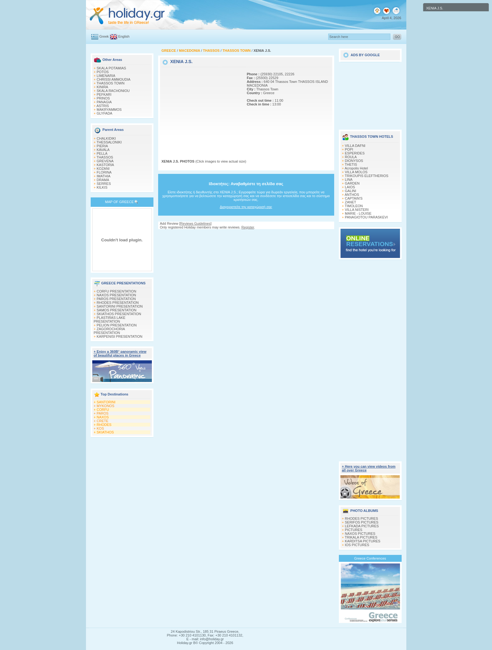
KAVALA (103, 150)
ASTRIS (102, 106)
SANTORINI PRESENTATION (120, 306)
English (124, 36)
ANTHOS (352, 194)
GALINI (350, 191)
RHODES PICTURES (361, 518)
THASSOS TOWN (111, 83)
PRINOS (103, 98)
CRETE (102, 421)
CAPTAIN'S (353, 198)
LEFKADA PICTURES (362, 526)
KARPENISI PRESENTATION (119, 336)
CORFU (103, 409)
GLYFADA (104, 113)
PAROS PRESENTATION (116, 299)
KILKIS (102, 187)
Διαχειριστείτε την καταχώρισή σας (246, 207)
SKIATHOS (105, 432)
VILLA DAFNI (355, 146)
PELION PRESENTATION (116, 325)
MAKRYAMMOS (109, 109)
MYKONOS (105, 406)
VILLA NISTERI (357, 210)
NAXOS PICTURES (360, 533)
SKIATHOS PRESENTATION (119, 314)
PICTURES (353, 530)
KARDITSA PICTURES (362, 541)
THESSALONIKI (109, 142)
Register (247, 227)
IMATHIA (103, 176)
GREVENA (105, 161)
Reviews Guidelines (195, 223)
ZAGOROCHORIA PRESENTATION (109, 331)
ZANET (350, 202)
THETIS (351, 164)
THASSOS (105, 157)
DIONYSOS (354, 161)
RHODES (104, 425)
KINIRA (102, 87)
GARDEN (352, 183)
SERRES (104, 183)
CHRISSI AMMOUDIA (114, 79)
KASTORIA (105, 165)
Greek (104, 36)
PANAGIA (104, 102)
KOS (100, 428)
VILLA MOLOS (356, 172)
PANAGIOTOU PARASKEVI (366, 217)
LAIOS (350, 187)
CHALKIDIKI (106, 138)
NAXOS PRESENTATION (116, 295)
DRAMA (103, 180)
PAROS (103, 413)
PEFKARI (104, 94)
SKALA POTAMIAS (111, 68)
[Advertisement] (201, 107)
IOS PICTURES (357, 545)
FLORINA (104, 172)
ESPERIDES (355, 153)
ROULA (351, 157)
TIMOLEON (354, 206)
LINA (348, 179)
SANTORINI (106, 402)
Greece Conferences (370, 558)
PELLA (102, 153)
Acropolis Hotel (356, 168)
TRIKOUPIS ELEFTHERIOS (366, 176)
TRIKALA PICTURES (361, 537)
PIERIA (102, 146)
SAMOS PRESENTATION (116, 310)
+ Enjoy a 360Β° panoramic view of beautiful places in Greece (120, 353)
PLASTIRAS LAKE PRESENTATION (110, 319)
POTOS (103, 72)
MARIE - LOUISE (358, 213)
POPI (349, 149)
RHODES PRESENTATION (118, 302)
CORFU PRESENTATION (116, 291)
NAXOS (103, 417)
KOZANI (103, 168)
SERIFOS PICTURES (361, 522)
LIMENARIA (106, 76)
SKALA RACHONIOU (113, 91)
